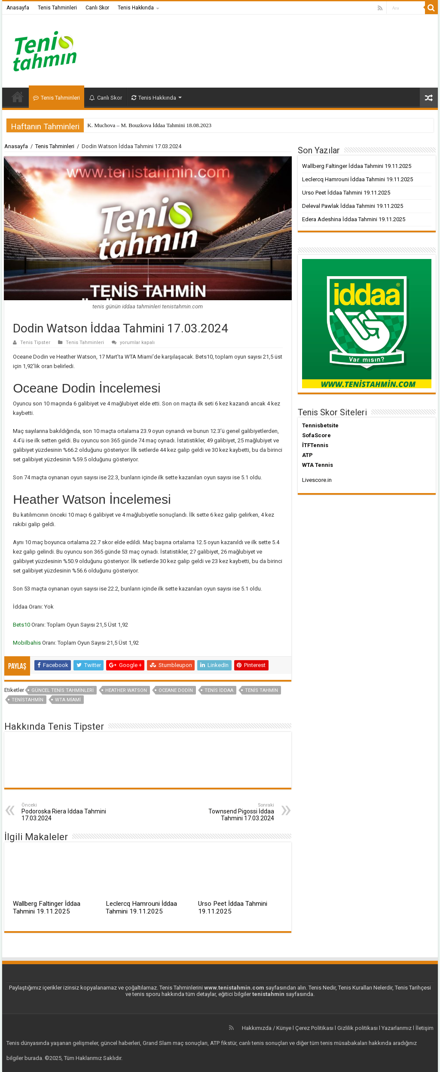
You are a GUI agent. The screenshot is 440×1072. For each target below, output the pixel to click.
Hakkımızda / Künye (266, 1028)
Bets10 (22, 624)
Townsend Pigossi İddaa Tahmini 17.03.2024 (230, 812)
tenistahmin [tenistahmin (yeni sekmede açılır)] (268, 994)
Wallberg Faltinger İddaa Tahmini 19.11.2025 (46, 907)
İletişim (425, 1028)
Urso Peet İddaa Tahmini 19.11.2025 (346, 192)
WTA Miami (68, 700)
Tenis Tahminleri (57, 8)
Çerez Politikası (314, 1028)
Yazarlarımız (397, 1028)
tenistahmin (27, 700)
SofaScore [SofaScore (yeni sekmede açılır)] (316, 435)
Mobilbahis (27, 643)
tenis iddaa (219, 690)
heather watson (126, 690)
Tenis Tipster (35, 342)
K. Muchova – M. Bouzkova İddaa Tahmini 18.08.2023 (149, 125)
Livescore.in (317, 480)
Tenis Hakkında (136, 8)
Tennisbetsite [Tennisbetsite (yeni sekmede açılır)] (320, 425)
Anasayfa (17, 8)
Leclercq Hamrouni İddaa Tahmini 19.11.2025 (141, 907)
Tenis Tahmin (261, 690)
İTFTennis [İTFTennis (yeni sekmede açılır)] (315, 445)
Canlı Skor (97, 8)
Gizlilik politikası (357, 1028)
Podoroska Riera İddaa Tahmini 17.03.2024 (65, 812)
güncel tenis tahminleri (62, 690)
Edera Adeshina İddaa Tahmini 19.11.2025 (353, 219)
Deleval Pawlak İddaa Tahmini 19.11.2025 (352, 206)
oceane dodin (176, 690)
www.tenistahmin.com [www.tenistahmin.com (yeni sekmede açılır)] (234, 987)
